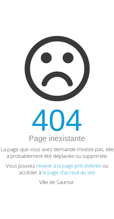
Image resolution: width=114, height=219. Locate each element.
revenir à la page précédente (68, 165)
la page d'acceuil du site (69, 172)
